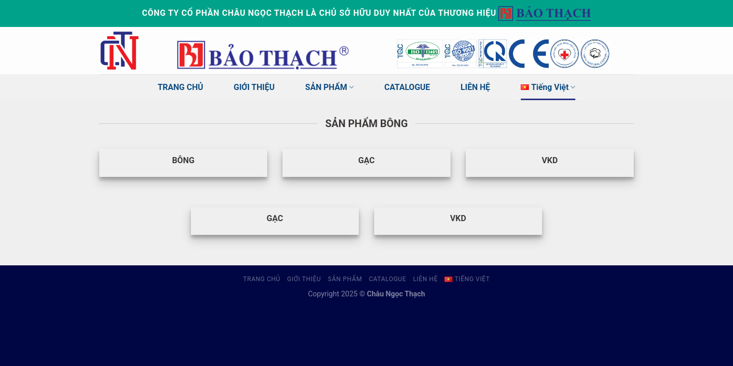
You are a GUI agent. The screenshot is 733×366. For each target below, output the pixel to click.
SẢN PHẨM (329, 87)
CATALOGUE (407, 87)
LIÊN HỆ (475, 87)
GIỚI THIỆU (254, 87)
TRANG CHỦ (180, 87)
